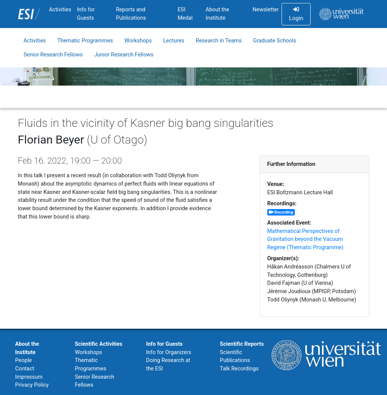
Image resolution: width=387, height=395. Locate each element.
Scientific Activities (98, 344)
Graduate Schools (274, 40)
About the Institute (217, 13)
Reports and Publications (131, 13)
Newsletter (265, 9)
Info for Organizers (168, 352)
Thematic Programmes (85, 40)
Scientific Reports (242, 344)
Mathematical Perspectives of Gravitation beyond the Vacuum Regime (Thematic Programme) (305, 239)
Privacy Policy (32, 385)
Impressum (29, 377)
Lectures (173, 40)
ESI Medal (185, 13)
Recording (281, 212)
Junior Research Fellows (123, 55)
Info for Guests (86, 13)
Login (296, 14)
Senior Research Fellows (53, 55)
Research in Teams (219, 40)
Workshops (138, 40)
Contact (24, 368)
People (23, 360)
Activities (60, 9)
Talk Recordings (239, 368)
